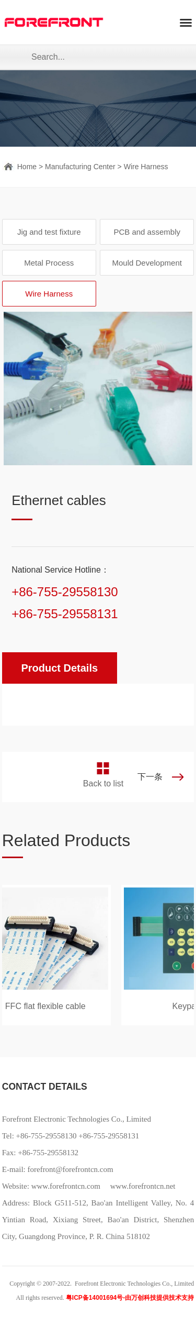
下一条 (150, 776)
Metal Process (49, 262)
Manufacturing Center (80, 166)
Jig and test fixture (49, 231)
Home (27, 166)
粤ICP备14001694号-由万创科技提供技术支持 (130, 1297)
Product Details (59, 668)
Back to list (103, 783)
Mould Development (146, 262)
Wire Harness (146, 166)
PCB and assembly (146, 231)
